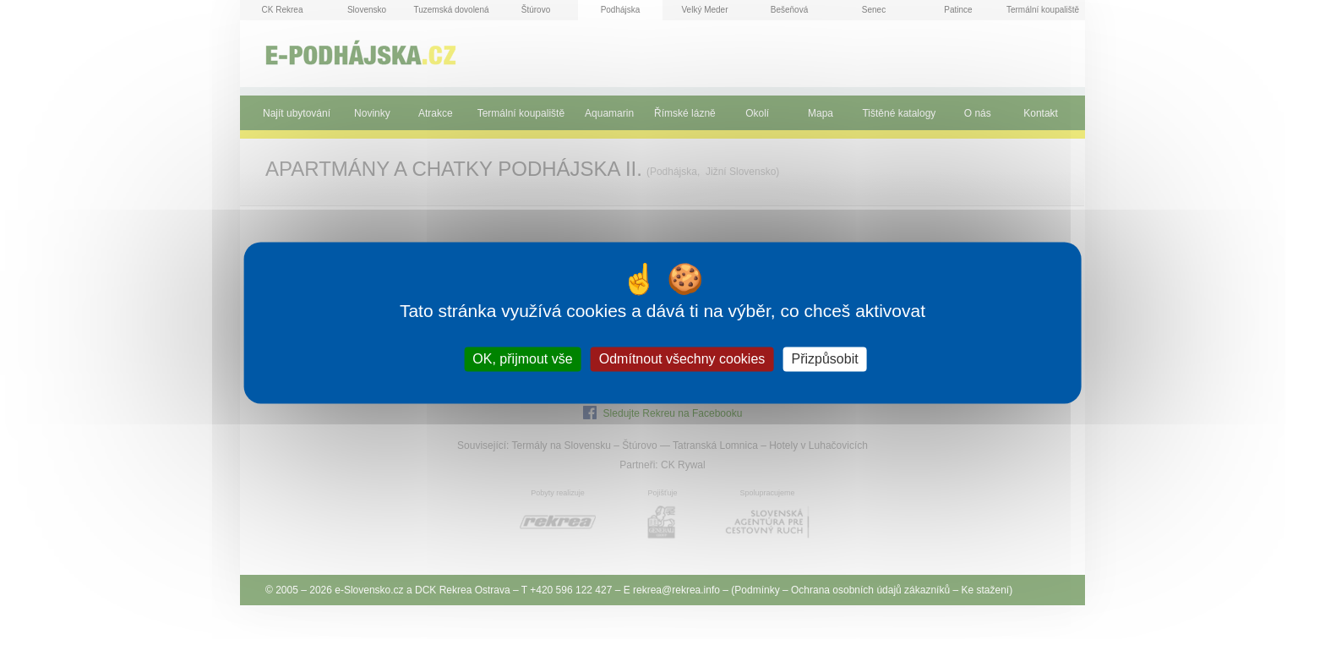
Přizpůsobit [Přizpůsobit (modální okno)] (824, 359)
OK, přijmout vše (522, 359)
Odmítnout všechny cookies (682, 359)
